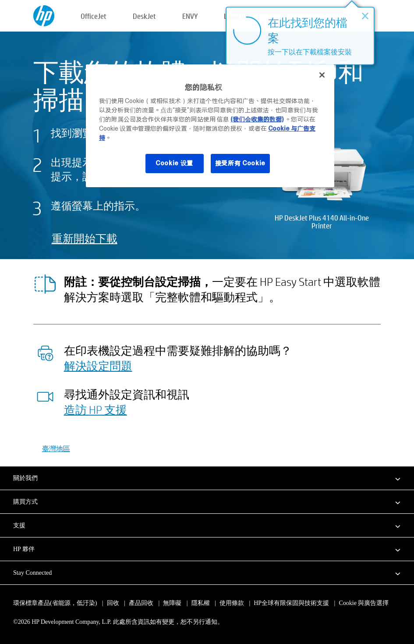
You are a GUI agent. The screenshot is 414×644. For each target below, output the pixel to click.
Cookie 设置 (174, 163)
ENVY (190, 16)
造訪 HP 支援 (95, 409)
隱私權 (200, 603)
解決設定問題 (98, 366)
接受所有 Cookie (240, 163)
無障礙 (172, 603)
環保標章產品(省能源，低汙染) (55, 603)
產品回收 (141, 603)
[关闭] (322, 75)
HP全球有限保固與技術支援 (291, 603)
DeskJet (144, 16)
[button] (207, 478)
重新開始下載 (84, 238)
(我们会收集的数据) (256, 119)
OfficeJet (93, 16)
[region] (210, 125)
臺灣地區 (56, 448)
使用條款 (231, 603)
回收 (113, 603)
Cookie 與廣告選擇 (364, 603)
